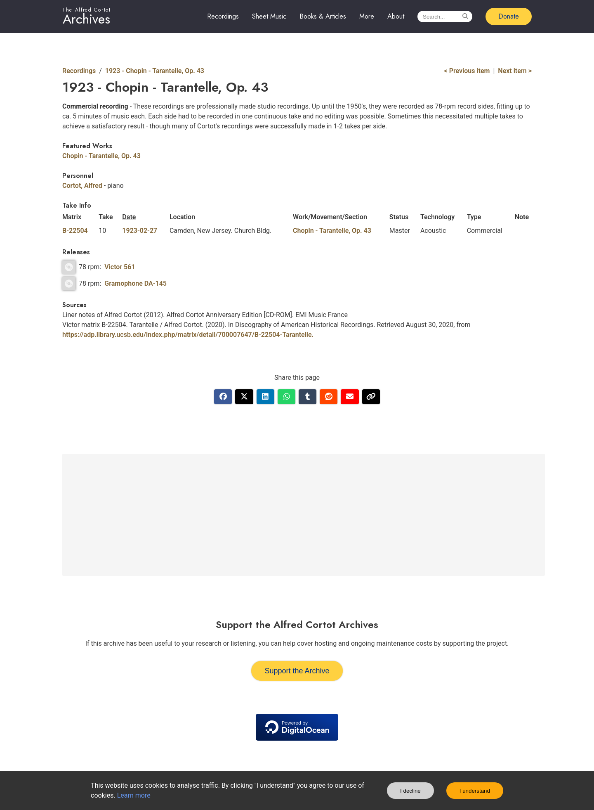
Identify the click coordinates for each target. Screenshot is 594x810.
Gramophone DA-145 (135, 283)
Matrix (71, 217)
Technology (437, 217)
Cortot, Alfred (82, 185)
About (395, 16)
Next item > (515, 71)
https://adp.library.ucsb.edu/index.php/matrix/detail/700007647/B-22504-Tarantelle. (188, 335)
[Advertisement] (304, 515)
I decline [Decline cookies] (410, 791)
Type (474, 217)
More (366, 16)
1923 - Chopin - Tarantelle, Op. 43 (154, 71)
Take (106, 217)
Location (182, 217)
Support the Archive (296, 671)
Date (129, 217)
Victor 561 (119, 267)
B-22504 (75, 230)
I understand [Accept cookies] (475, 791)
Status (398, 217)
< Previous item (467, 71)
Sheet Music (269, 16)
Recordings (223, 16)
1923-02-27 (139, 230)
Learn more (134, 795)
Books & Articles (322, 16)
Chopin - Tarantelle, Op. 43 (101, 156)
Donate (508, 16)
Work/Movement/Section (330, 217)
